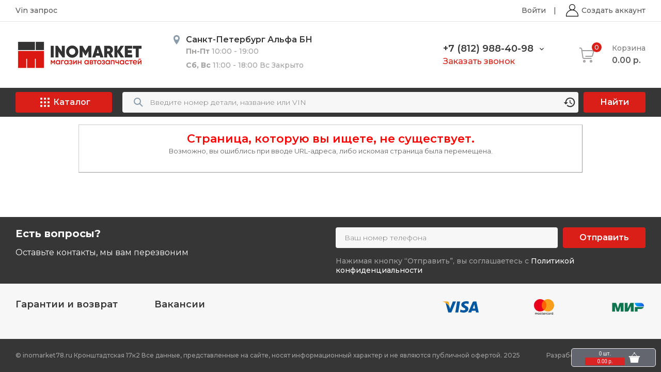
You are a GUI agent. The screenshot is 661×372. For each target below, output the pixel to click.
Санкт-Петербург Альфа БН (249, 39)
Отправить (604, 237)
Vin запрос (36, 10)
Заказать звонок (479, 61)
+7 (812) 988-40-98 (488, 48)
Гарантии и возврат (66, 304)
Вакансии (179, 304)
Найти (614, 102)
